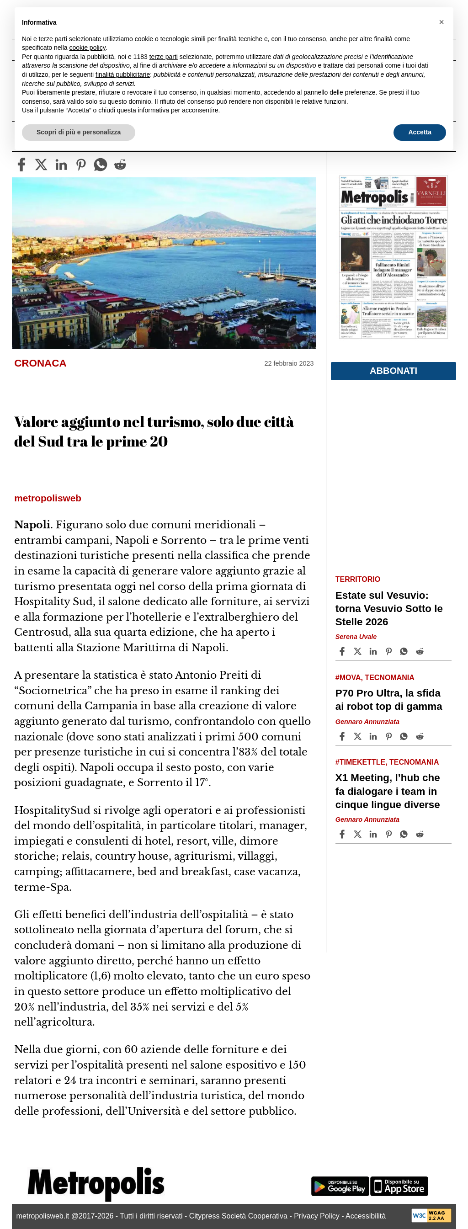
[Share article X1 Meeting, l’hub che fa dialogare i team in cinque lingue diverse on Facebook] (343, 834)
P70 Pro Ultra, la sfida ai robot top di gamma (388, 699)
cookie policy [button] (87, 47)
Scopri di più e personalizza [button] (79, 132)
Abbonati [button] (393, 371)
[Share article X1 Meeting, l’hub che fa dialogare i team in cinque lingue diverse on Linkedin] (374, 834)
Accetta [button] (419, 132)
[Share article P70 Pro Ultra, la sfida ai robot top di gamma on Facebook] (343, 736)
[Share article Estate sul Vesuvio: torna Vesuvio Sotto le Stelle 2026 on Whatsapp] (405, 651)
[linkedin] (61, 164)
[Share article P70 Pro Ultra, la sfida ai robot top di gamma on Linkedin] (374, 736)
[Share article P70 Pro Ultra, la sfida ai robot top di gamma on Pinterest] (389, 736)
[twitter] (41, 164)
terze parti (163, 56)
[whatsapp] (100, 164)
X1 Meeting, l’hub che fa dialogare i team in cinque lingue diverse (387, 791)
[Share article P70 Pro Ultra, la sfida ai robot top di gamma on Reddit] (420, 736)
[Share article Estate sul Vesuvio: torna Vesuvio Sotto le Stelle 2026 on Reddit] (420, 651)
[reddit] (120, 164)
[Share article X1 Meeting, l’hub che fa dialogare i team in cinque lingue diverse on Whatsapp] (405, 834)
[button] (441, 22)
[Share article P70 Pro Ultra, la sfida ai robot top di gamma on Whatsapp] (405, 736)
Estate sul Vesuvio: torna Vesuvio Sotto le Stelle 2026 (389, 609)
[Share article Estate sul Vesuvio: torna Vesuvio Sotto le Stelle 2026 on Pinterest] (389, 651)
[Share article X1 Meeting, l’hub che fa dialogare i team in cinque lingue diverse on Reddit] (420, 834)
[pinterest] (81, 164)
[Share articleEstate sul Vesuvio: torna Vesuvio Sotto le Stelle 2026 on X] (358, 651)
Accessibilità (366, 1216)
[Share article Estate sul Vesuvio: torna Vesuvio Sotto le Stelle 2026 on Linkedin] (374, 651)
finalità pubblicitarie (123, 74)
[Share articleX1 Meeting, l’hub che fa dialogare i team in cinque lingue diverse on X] (358, 834)
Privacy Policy (317, 1216)
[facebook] (21, 164)
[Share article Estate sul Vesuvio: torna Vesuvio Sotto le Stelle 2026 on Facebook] (343, 651)
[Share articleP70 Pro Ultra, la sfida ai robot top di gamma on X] (358, 736)
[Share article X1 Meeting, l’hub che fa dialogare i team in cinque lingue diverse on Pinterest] (389, 834)
